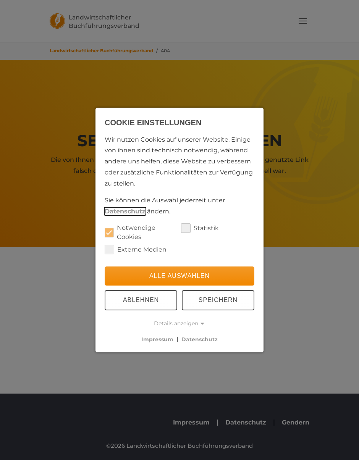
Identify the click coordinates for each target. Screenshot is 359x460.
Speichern (218, 300)
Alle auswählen (179, 276)
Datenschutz (125, 211)
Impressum (157, 339)
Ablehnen (141, 300)
